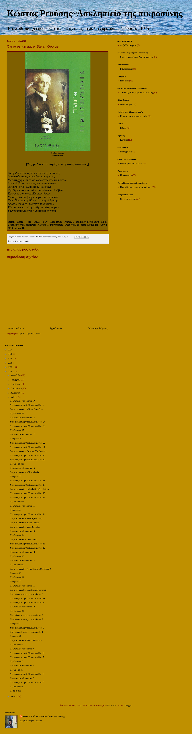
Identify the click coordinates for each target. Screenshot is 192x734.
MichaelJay (112, 705)
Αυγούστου (15, 393)
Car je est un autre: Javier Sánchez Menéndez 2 (30, 569)
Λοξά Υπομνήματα (128, 45)
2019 (10, 358)
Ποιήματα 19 (15, 691)
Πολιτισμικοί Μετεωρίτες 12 (22, 560)
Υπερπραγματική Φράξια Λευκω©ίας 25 (27, 405)
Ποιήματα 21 (15, 623)
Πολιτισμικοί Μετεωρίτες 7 (22, 678)
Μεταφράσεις (126, 152)
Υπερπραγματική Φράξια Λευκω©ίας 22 (27, 443)
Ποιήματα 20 (15, 636)
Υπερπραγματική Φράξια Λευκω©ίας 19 (27, 460)
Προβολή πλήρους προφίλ (31, 721)
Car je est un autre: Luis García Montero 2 (28, 590)
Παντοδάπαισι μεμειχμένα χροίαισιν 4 (26, 632)
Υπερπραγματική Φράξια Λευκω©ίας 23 (27, 426)
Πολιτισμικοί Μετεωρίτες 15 (22, 506)
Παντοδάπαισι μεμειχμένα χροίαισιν (135, 187)
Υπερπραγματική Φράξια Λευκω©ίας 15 (27, 497)
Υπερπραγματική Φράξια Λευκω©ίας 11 (27, 598)
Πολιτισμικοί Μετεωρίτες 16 (22, 468)
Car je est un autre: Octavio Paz (23, 539)
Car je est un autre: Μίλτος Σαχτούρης (26, 409)
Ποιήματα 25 (15, 476)
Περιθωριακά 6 (16, 686)
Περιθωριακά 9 (16, 644)
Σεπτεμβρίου (16, 388)
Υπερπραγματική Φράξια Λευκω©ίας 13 (27, 544)
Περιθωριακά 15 (17, 502)
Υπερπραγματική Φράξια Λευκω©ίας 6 (27, 674)
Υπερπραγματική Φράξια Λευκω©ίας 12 (27, 548)
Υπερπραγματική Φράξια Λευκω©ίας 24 (27, 422)
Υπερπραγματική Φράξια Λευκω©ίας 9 (27, 628)
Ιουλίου (14, 397)
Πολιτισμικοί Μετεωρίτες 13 (22, 552)
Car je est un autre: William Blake (24, 472)
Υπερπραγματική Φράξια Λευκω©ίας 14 (27, 514)
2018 (10, 363)
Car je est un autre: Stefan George (24, 523)
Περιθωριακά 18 (17, 413)
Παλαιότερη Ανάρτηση (98, 328)
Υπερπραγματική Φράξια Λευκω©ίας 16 (27, 493)
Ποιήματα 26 (15, 438)
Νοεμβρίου (15, 380)
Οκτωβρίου (15, 384)
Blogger (128, 705)
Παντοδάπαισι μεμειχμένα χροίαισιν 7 (26, 594)
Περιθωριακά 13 (17, 556)
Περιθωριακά (126, 175)
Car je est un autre (22, 241)
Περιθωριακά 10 (17, 611)
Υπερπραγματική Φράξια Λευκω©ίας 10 (27, 602)
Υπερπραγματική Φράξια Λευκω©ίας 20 (27, 455)
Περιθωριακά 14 (17, 535)
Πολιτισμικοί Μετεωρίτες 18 (22, 418)
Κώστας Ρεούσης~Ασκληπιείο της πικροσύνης (94, 13)
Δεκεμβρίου (15, 375)
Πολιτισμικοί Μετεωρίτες (131, 163)
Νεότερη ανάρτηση (16, 328)
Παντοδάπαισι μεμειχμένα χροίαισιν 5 (26, 619)
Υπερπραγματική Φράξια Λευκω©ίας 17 (27, 485)
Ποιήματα (124, 81)
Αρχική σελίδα (56, 328)
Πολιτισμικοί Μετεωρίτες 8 (22, 665)
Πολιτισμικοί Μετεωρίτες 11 (22, 586)
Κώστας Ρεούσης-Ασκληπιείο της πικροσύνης (44, 716)
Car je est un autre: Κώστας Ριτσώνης (26, 518)
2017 (10, 367)
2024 (10, 350)
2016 (10, 371)
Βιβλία (123, 128)
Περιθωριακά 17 (17, 430)
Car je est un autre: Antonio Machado (26, 640)
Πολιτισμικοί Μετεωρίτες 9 (22, 649)
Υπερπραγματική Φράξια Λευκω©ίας (136, 92)
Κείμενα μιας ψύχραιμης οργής (133, 116)
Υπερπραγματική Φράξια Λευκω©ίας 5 (27, 682)
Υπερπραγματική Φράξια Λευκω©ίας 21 (27, 447)
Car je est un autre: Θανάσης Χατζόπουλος (28, 451)
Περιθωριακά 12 (17, 565)
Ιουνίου (14, 696)
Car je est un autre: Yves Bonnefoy (25, 527)
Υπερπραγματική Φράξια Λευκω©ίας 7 (27, 657)
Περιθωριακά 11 (17, 577)
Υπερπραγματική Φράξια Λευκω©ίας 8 (27, 653)
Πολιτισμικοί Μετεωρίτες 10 (22, 607)
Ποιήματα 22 (15, 581)
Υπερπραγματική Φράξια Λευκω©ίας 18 (27, 480)
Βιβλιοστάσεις (126, 69)
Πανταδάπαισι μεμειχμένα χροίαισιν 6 (26, 615)
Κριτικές (124, 140)
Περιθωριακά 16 (17, 464)
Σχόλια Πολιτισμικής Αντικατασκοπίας (137, 57)
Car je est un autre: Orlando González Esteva (29, 489)
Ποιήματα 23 (15, 573)
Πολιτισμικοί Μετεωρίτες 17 (22, 434)
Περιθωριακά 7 (16, 670)
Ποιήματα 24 (15, 510)
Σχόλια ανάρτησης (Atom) (29, 333)
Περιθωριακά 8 (16, 661)
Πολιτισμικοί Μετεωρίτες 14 (22, 531)
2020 (10, 354)
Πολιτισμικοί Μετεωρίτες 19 (22, 401)
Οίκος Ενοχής (126, 104)
